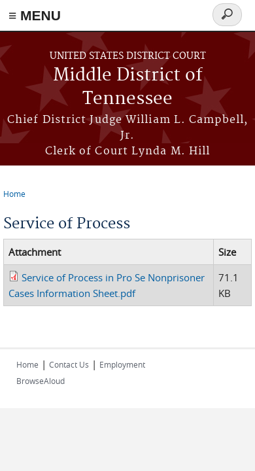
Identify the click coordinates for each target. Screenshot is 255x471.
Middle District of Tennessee (128, 87)
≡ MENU (34, 15)
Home (14, 193)
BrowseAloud (40, 380)
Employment (122, 364)
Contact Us (69, 364)
